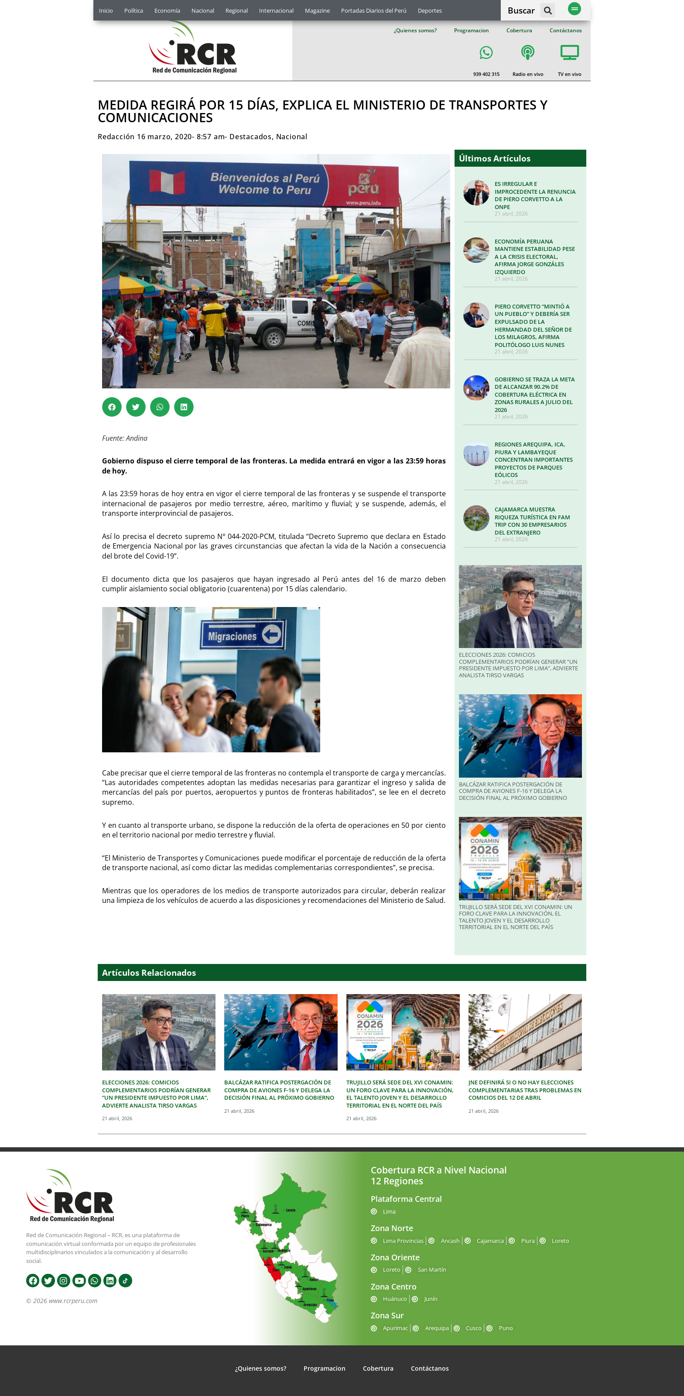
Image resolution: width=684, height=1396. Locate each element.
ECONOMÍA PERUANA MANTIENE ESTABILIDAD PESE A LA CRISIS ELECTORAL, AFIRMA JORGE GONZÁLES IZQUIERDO (535, 256)
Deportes (430, 10)
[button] (547, 10)
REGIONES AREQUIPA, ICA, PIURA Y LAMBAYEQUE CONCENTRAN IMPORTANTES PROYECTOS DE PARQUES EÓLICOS (534, 459)
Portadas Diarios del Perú (374, 10)
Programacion (471, 30)
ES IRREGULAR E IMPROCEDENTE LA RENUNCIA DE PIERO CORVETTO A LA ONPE (535, 195)
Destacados (250, 136)
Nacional (203, 10)
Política (133, 10)
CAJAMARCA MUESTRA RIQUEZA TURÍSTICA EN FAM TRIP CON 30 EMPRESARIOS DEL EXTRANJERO (532, 520)
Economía (167, 10)
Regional (237, 10)
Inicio (106, 10)
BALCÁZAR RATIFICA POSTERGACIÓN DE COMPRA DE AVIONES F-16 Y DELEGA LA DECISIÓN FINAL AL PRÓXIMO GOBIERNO (513, 791)
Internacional (276, 10)
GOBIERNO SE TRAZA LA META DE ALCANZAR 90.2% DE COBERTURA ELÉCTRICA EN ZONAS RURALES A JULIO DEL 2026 (535, 394)
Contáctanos (566, 30)
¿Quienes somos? (415, 30)
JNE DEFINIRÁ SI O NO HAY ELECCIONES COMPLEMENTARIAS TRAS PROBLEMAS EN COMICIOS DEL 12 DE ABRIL (525, 1089)
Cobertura (519, 30)
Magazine (317, 10)
